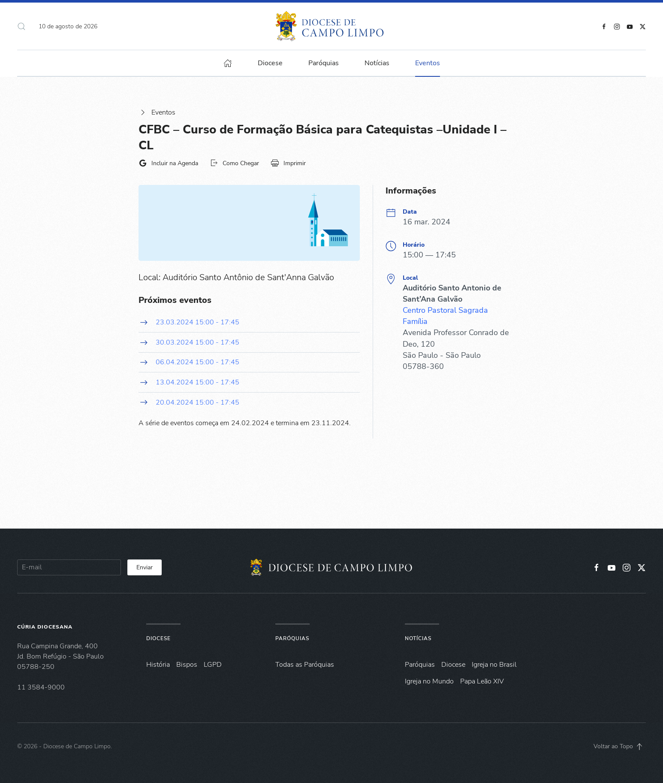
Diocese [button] (270, 63)
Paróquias (323, 63)
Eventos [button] (427, 63)
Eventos (157, 112)
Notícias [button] (377, 63)
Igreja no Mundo (429, 681)
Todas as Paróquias (304, 664)
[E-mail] (69, 567)
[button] (21, 26)
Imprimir (288, 163)
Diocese (158, 638)
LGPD (213, 664)
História (158, 664)
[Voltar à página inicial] (331, 26)
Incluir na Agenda (168, 163)
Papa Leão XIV (482, 681)
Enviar (144, 567)
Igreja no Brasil (494, 664)
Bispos (186, 664)
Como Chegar (234, 163)
